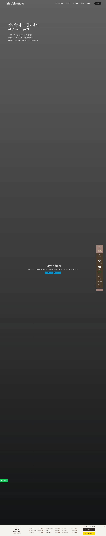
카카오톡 (89, 533)
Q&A (89, 529)
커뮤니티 (75, 3)
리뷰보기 (3, 480)
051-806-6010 (90, 526)
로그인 (97, 3)
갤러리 (82, 3)
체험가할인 (99, 249)
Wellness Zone (59, 3)
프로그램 (68, 3)
